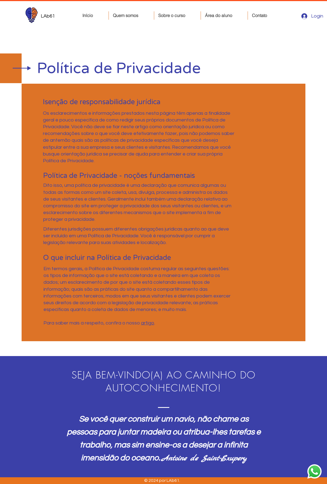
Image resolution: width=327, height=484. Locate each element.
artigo (147, 323)
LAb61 (48, 16)
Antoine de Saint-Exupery (204, 458)
